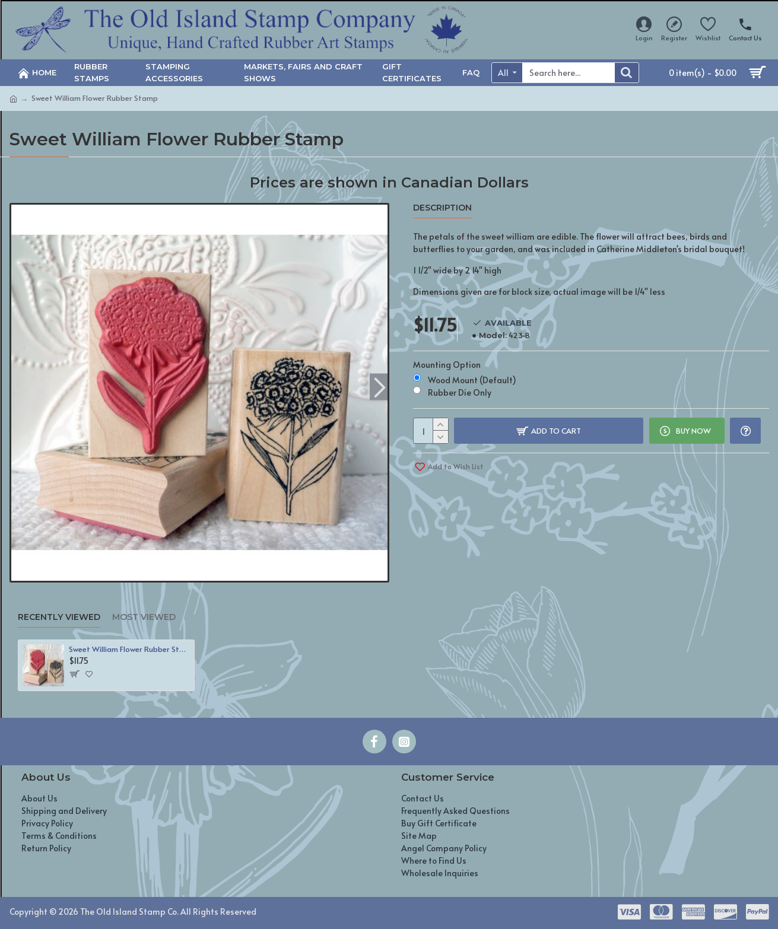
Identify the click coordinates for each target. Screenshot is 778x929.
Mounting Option (447, 364)
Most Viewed (144, 617)
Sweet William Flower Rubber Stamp (129, 649)
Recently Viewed (59, 617)
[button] (380, 386)
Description (442, 208)
